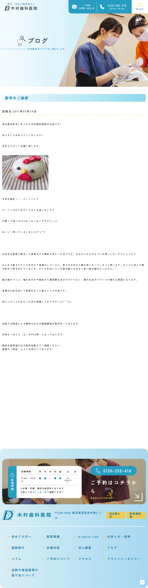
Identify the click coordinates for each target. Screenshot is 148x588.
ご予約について (58, 559)
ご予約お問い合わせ (87, 7)
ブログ (112, 548)
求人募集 (85, 548)
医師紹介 (18, 548)
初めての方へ (22, 536)
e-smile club (88, 536)
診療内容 (53, 548)
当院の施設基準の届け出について (25, 572)
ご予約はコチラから (116, 489)
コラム (17, 559)
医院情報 (53, 536)
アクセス (85, 559)
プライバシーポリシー (124, 559)
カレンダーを (39, 492)
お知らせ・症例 (119, 536)
